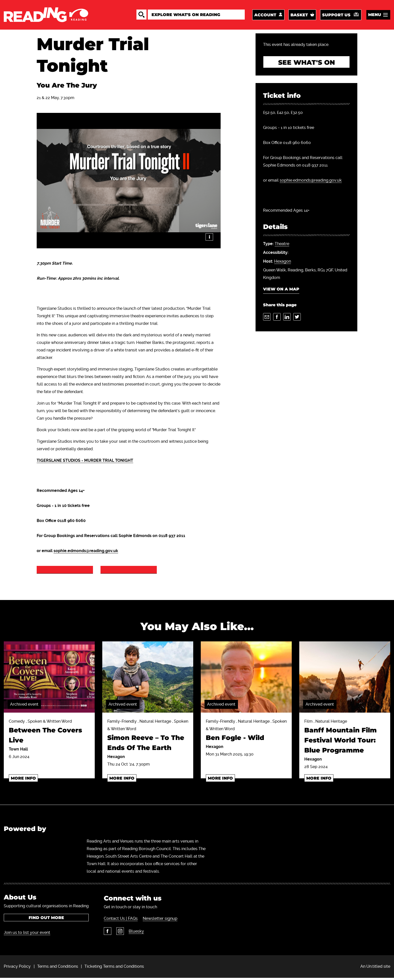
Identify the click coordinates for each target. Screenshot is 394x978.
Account (265, 15)
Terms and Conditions (57, 966)
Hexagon (282, 261)
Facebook (107, 931)
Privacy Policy (17, 966)
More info (23, 778)
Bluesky (136, 931)
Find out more (46, 917)
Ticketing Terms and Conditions (114, 966)
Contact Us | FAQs (121, 918)
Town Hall (18, 749)
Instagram (120, 931)
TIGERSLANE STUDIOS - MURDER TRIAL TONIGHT (85, 460)
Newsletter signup (159, 918)
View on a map (281, 289)
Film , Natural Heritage (344, 737)
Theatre (282, 244)
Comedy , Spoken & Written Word (49, 732)
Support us (336, 15)
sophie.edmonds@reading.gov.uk (86, 551)
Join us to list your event (27, 932)
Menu (374, 14)
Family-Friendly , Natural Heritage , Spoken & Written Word (147, 736)
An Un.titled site (375, 966)
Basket (299, 15)
